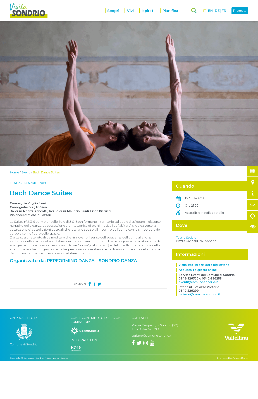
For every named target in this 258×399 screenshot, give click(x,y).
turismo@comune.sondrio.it (199, 332)
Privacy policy (52, 396)
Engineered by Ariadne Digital (232, 396)
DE (217, 11)
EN (210, 11)
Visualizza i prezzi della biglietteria (204, 303)
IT (204, 11)
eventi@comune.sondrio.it (198, 320)
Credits (64, 396)
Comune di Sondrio (34, 396)
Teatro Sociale (186, 275)
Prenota (240, 11)
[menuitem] (115, 14)
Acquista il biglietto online (198, 308)
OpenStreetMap (226, 271)
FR (224, 11)
